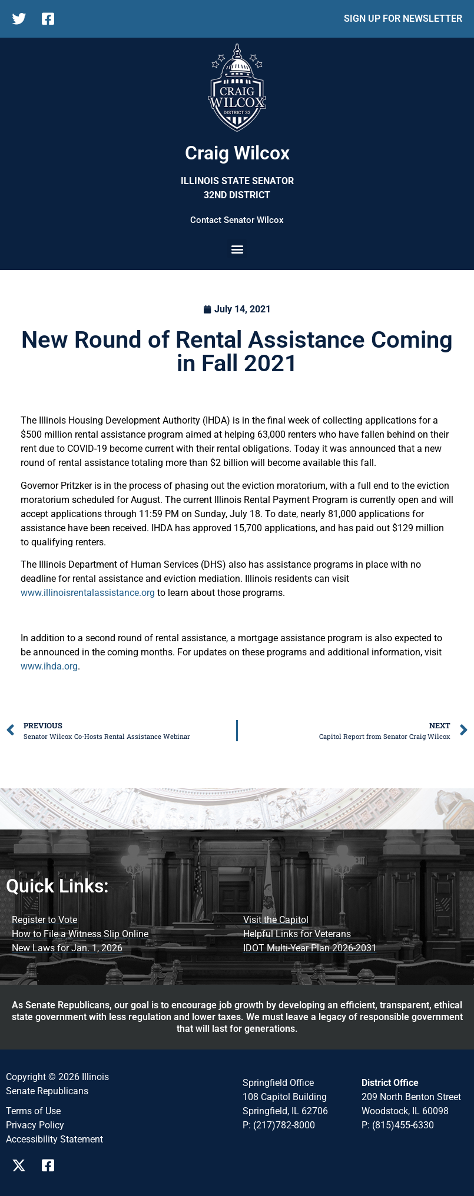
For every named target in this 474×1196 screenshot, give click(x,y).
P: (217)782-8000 (279, 1125)
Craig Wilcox (237, 153)
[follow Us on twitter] (22, 19)
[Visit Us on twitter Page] (22, 1165)
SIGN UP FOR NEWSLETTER (403, 18)
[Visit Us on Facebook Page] (52, 1165)
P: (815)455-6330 (398, 1125)
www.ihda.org (49, 666)
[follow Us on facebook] (52, 19)
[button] (237, 248)
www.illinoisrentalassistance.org (88, 592)
